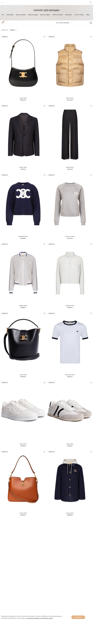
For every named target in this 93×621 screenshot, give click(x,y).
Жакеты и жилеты (58, 15)
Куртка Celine (70, 513)
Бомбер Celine (23, 305)
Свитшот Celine (70, 236)
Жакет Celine (23, 167)
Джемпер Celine (23, 236)
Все (3, 15)
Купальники (68, 15)
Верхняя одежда (33, 15)
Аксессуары (9, 15)
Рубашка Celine (70, 305)
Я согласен (78, 617)
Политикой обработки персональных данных (40, 618)
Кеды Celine (23, 444)
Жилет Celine (70, 98)
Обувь (88, 15)
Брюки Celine (70, 167)
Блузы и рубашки (21, 15)
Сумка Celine (23, 98)
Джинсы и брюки (45, 15)
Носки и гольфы (79, 15)
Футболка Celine (70, 375)
